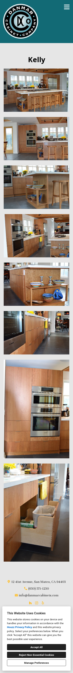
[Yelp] (42, 602)
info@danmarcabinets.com (38, 595)
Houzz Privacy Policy (19, 627)
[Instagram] (36, 602)
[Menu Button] (67, 7)
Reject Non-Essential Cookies (36, 654)
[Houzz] (30, 602)
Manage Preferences (36, 662)
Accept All (36, 647)
